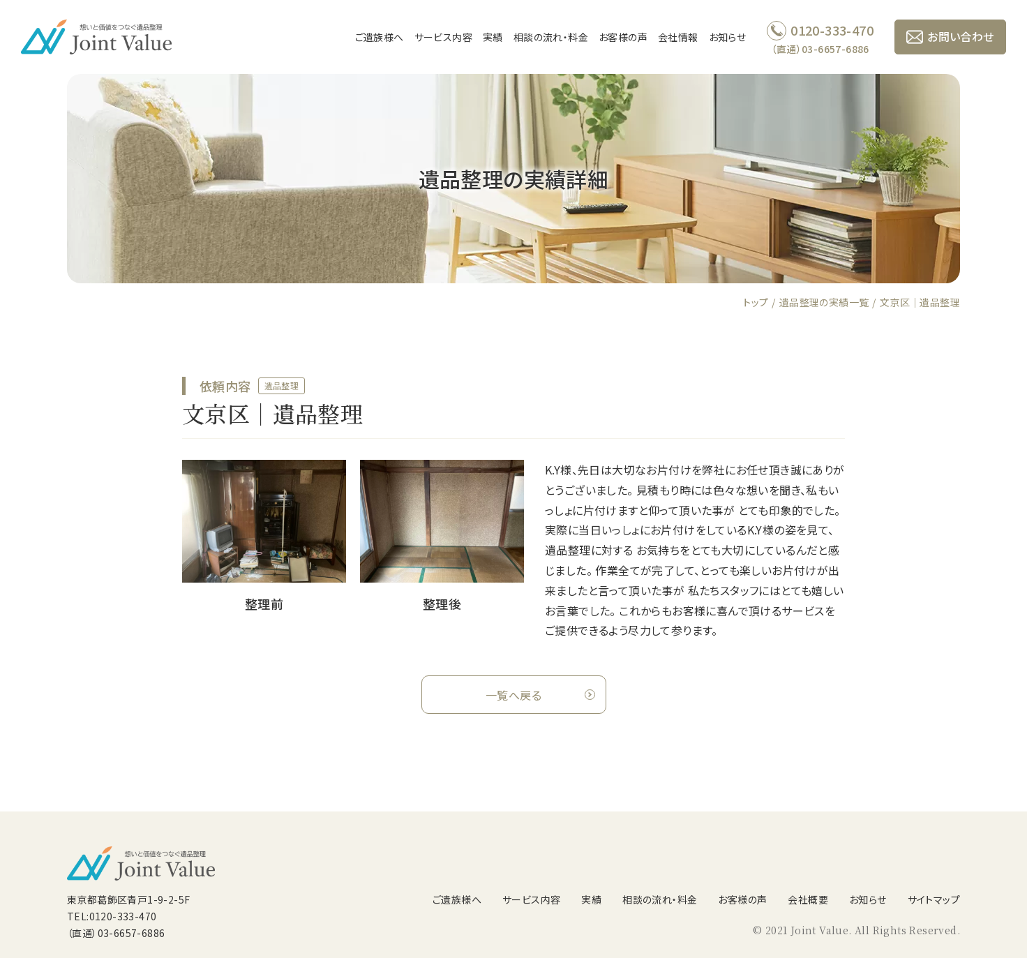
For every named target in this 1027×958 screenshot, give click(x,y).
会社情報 (678, 37)
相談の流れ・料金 (551, 37)
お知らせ (728, 37)
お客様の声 (623, 37)
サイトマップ (934, 899)
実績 (493, 37)
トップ (755, 302)
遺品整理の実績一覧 (824, 302)
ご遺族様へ (379, 37)
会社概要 (808, 899)
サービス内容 (443, 37)
